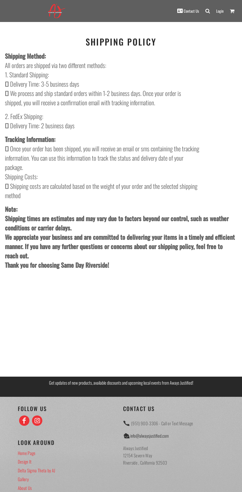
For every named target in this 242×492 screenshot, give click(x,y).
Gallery (23, 479)
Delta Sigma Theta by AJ (36, 470)
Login (220, 11)
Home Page (27, 453)
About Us (25, 488)
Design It (25, 461)
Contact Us (191, 11)
